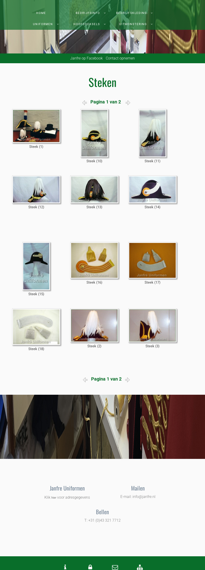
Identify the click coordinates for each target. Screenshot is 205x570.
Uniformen (43, 24)
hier (53, 497)
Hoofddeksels (86, 24)
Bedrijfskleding (131, 13)
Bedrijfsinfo (88, 13)
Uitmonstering (133, 24)
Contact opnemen (120, 58)
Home (41, 13)
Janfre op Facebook (86, 58)
